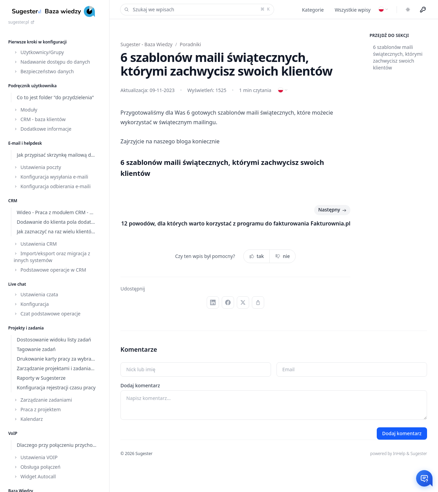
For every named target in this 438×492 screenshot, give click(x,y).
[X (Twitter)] (243, 302)
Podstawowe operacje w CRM (50, 270)
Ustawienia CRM (35, 244)
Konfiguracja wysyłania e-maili (51, 176)
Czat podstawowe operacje (47, 313)
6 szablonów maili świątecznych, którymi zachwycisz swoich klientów (398, 57)
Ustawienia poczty (37, 167)
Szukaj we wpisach (196, 9)
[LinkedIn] (213, 302)
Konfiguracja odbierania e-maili (52, 186)
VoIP (12, 433)
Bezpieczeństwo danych (44, 71)
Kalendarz (28, 419)
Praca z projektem (37, 409)
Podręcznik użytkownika (32, 86)
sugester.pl (21, 22)
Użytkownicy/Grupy (39, 52)
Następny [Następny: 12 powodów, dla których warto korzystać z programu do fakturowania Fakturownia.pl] (333, 210)
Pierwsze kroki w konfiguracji (37, 42)
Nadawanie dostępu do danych (52, 62)
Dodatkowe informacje (43, 129)
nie (282, 256)
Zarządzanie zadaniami (43, 400)
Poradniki (190, 44)
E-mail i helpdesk (25, 143)
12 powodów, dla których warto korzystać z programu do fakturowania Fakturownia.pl (235, 223)
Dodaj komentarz (140, 385)
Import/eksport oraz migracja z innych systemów (52, 256)
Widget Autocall (35, 476)
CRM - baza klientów (40, 119)
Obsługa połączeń (37, 467)
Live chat (17, 284)
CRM (12, 201)
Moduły (25, 109)
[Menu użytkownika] (423, 9)
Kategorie (313, 10)
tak (256, 256)
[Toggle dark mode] (408, 9)
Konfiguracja (31, 304)
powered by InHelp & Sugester (398, 453)
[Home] (54, 11)
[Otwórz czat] (424, 478)
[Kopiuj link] (258, 302)
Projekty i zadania (26, 328)
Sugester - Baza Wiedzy (146, 44)
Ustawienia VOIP (35, 457)
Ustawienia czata (36, 294)
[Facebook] (228, 302)
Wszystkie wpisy (353, 10)
